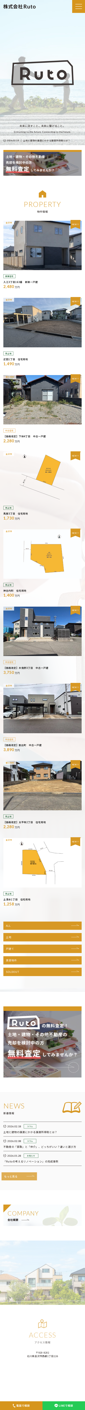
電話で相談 (21, 1405)
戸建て (10, 949)
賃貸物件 (11, 960)
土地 (8, 937)
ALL (8, 926)
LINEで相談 (63, 1405)
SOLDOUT (12, 972)
